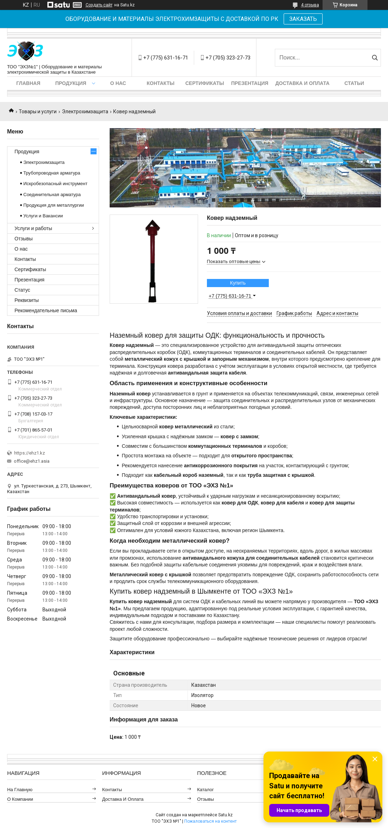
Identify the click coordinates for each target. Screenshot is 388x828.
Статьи (354, 83)
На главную (20, 789)
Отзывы (24, 238)
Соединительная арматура (52, 194)
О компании (20, 799)
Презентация (249, 83)
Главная (28, 83)
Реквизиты (27, 300)
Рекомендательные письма (46, 310)
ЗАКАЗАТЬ (303, 19)
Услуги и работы (33, 228)
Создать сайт (99, 4)
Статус (22, 290)
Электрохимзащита (85, 111)
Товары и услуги (38, 111)
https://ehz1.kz (29, 453)
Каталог (205, 789)
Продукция (70, 83)
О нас (118, 83)
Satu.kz (225, 814)
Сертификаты (204, 83)
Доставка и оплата (303, 83)
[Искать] (375, 58)
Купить (237, 283)
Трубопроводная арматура (51, 173)
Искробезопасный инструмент (55, 183)
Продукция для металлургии (53, 205)
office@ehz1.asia (32, 461)
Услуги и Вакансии (43, 215)
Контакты (160, 83)
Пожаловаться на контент (210, 821)
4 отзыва (310, 4)
